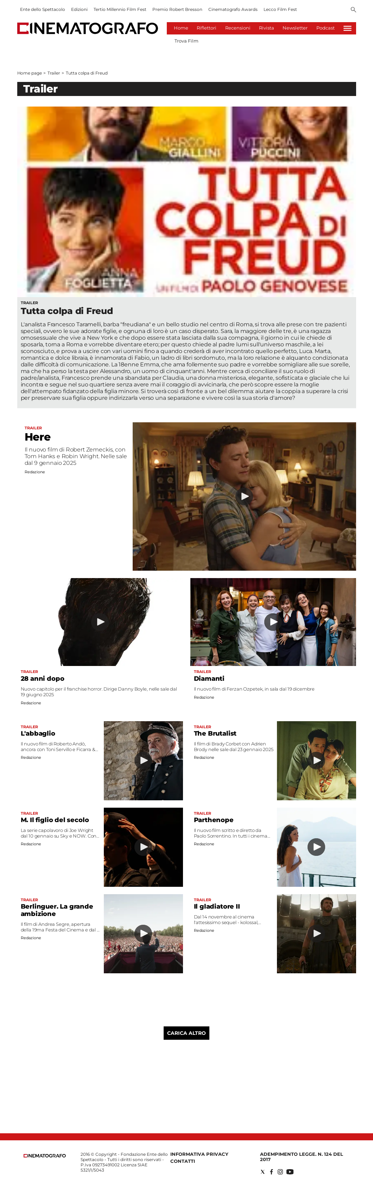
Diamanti (209, 679)
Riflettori (206, 28)
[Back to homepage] (45, 1156)
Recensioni (238, 28)
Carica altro (186, 1033)
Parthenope (214, 820)
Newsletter (295, 28)
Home (181, 28)
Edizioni (79, 9)
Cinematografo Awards (233, 9)
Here (38, 436)
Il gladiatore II (217, 906)
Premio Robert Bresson (177, 9)
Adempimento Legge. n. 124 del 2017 (301, 1156)
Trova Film (186, 41)
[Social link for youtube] (289, 1171)
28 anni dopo (42, 679)
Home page (29, 73)
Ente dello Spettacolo (42, 9)
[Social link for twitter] (262, 1171)
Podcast (325, 28)
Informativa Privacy (199, 1154)
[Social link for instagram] (280, 1171)
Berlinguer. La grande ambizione (57, 910)
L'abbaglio (38, 733)
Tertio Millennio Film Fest (120, 9)
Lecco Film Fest (280, 9)
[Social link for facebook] (271, 1171)
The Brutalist (215, 733)
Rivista (266, 28)
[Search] (353, 10)
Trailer (54, 73)
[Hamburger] (347, 28)
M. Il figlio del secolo (55, 820)
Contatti (182, 1161)
